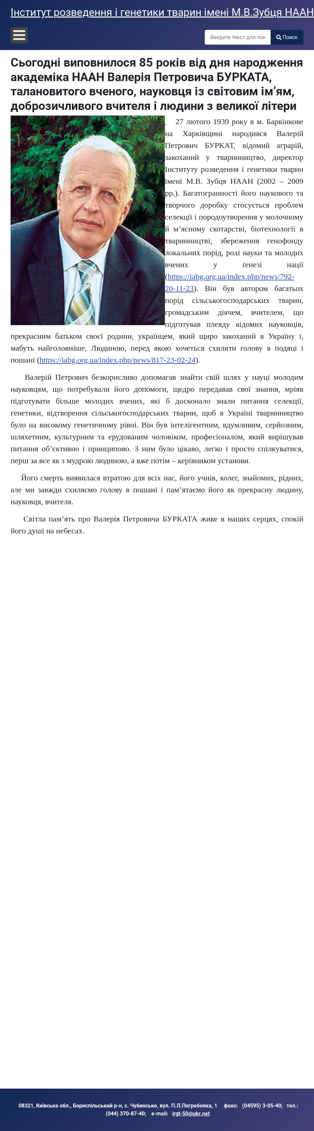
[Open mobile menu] (19, 35)
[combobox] (238, 37)
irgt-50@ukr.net (191, 1113)
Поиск (287, 37)
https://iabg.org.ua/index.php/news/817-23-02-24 (117, 360)
